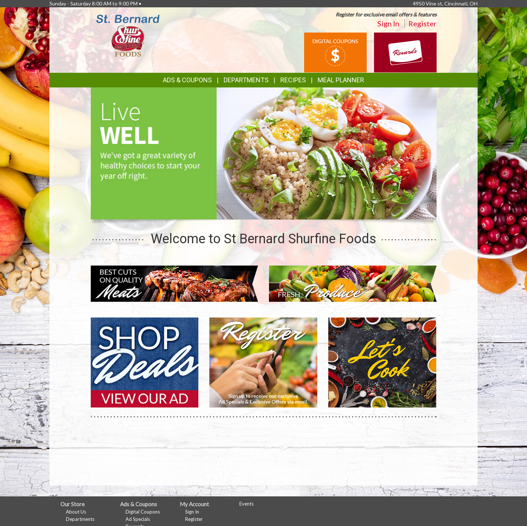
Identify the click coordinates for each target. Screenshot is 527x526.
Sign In (388, 23)
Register (422, 23)
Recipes (293, 80)
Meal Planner (341, 80)
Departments (80, 519)
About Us (76, 512)
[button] (254, 212)
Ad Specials (138, 519)
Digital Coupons (143, 512)
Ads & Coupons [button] (187, 80)
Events (246, 504)
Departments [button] (246, 80)
